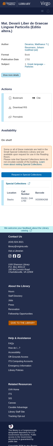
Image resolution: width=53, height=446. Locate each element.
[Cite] (36, 98)
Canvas (12, 403)
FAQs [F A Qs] (11, 343)
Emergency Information (19, 366)
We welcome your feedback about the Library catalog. (26, 229)
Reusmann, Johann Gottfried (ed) (34, 48)
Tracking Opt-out (16, 416)
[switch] (15, 98)
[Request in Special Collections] (26, 174)
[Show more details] (10, 75)
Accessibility (14, 352)
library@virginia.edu (18, 246)
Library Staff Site (16, 412)
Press (11, 305)
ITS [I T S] (10, 394)
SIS (10, 398)
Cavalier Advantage (18, 407)
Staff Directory (15, 296)
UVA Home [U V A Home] (13, 389)
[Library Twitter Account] (19, 256)
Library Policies (15, 370)
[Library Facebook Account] (15, 256)
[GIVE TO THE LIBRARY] (22, 322)
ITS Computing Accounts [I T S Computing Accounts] (20, 361)
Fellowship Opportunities (20, 314)
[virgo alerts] (48, 11)
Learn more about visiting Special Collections (24, 163)
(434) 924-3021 (15, 242)
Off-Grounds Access (18, 357)
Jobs (10, 300)
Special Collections (18, 183)
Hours (11, 291)
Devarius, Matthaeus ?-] (36, 44)
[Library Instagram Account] (10, 256)
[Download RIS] (17, 107)
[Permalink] (15, 116)
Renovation (14, 309)
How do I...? (14, 348)
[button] (42, 11)
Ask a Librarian (15, 251)
